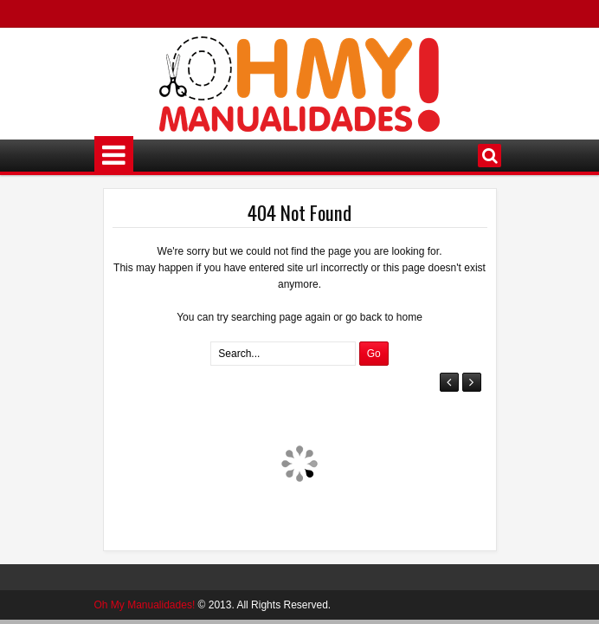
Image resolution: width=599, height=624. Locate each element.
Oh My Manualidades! (145, 605)
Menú (113, 155)
